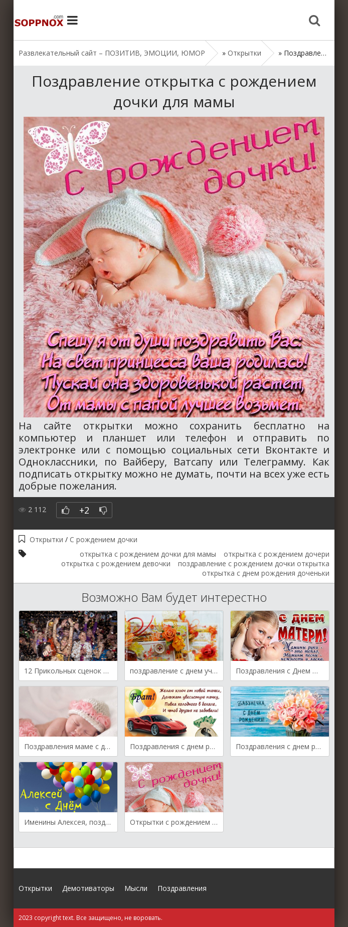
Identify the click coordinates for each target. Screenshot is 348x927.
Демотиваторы (88, 888)
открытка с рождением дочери (276, 554)
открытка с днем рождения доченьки (265, 573)
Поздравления (182, 888)
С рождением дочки (103, 539)
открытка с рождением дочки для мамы (148, 554)
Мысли (135, 888)
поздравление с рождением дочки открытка (253, 563)
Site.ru (39, 20)
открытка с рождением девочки (115, 563)
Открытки (46, 539)
